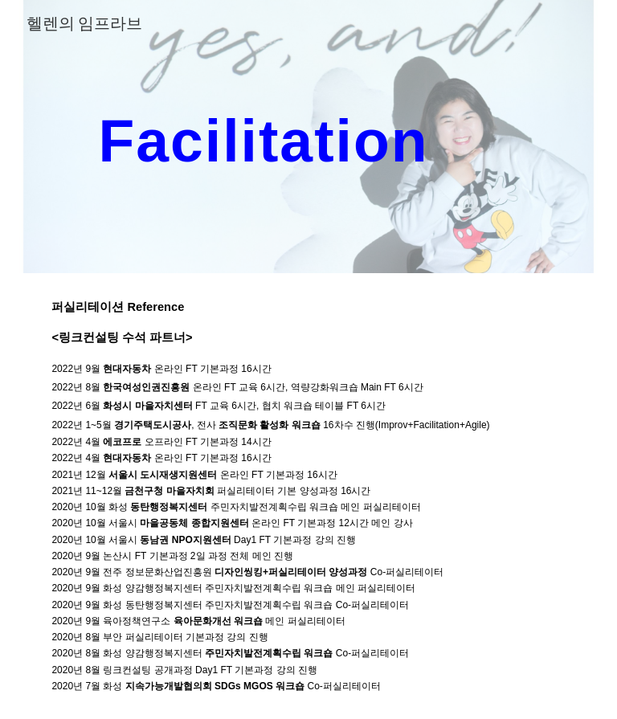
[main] (263, 136)
